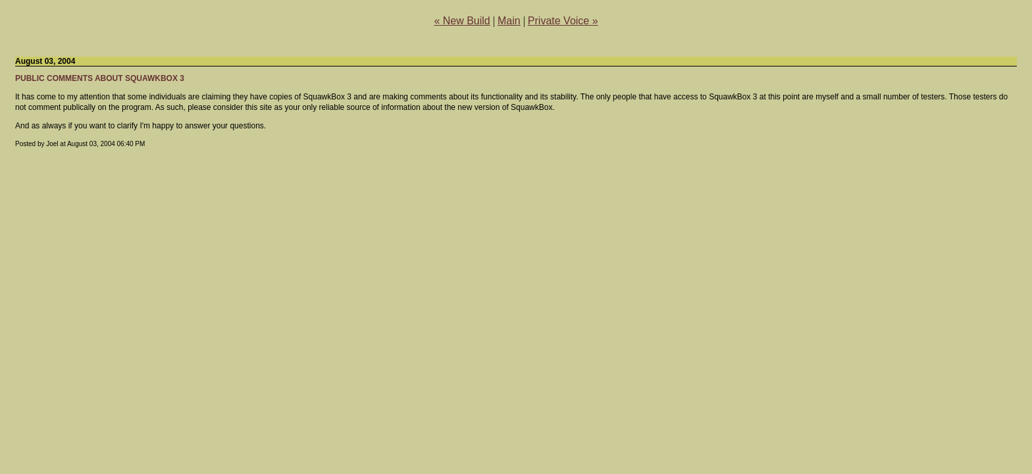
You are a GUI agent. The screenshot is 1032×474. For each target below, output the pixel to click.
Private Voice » (563, 20)
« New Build (462, 20)
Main (509, 20)
